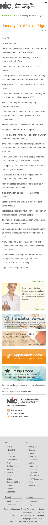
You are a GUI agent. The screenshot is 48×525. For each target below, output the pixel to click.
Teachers (10, 453)
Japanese (11, 492)
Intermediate (35, 460)
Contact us (14, 410)
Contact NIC (12, 505)
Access (10, 469)
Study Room (33, 485)
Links (9, 476)
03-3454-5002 (15, 413)
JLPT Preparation (37, 479)
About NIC (11, 450)
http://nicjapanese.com (16, 406)
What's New (14, 16)
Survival (33, 453)
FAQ (30, 505)
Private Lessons (35, 447)
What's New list (38, 281)
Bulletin (10, 479)
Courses (32, 450)
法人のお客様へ (13, 482)
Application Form (17, 417)
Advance (32, 463)
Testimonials (33, 501)
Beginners (34, 457)
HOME (4, 16)
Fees (31, 482)
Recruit (10, 473)
